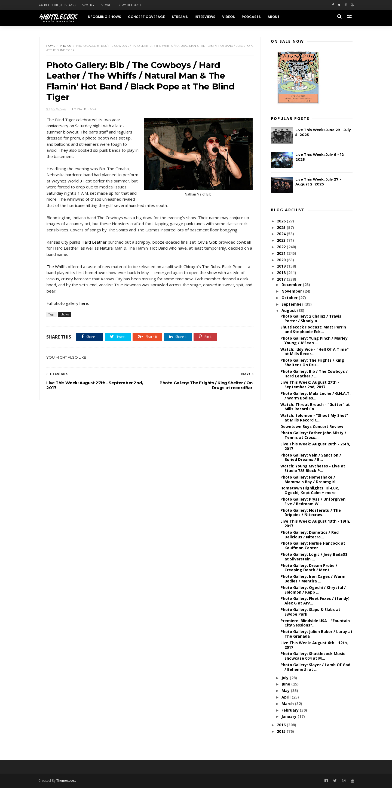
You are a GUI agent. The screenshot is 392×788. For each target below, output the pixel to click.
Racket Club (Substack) (57, 5)
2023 (282, 240)
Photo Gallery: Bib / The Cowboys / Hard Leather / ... (314, 374)
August (289, 310)
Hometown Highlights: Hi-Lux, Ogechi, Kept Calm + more (309, 490)
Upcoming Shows (105, 16)
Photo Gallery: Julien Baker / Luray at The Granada (316, 634)
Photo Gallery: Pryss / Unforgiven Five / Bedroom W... (312, 502)
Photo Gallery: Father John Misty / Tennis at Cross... (313, 435)
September (292, 304)
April (286, 697)
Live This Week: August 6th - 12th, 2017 (314, 645)
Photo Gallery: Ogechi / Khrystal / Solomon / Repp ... (313, 590)
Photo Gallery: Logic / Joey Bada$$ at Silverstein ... (314, 557)
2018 (282, 272)
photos (66, 46)
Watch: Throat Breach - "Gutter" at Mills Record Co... (315, 407)
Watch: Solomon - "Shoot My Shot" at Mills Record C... (314, 418)
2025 (282, 227)
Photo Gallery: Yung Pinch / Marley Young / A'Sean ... (314, 341)
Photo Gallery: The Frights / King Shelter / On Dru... (312, 363)
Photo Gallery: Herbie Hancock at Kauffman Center (312, 546)
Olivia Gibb (208, 243)
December (291, 284)
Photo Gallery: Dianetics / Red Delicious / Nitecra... (309, 535)
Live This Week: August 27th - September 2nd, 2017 (309, 385)
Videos (229, 16)
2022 (282, 247)
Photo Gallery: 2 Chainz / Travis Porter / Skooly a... (310, 319)
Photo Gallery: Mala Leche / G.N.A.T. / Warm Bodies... (315, 396)
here (83, 304)
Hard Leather (94, 243)
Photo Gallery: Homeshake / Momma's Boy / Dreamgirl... (309, 480)
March (288, 703)
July (285, 678)
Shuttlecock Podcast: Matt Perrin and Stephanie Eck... (313, 329)
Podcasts (252, 16)
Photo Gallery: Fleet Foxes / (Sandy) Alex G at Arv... (315, 601)
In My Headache (131, 5)
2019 (282, 266)
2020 (282, 260)
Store (107, 5)
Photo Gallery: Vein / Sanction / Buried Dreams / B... (310, 458)
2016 (282, 725)
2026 (282, 221)
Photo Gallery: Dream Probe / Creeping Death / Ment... (308, 568)
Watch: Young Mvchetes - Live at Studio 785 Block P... (312, 468)
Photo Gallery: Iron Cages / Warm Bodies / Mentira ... (312, 579)
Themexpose (67, 781)
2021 (282, 253)
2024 (282, 234)
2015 (282, 731)
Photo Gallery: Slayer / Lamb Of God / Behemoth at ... (315, 667)
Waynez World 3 (83, 181)
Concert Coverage (147, 16)
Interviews (206, 16)
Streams (181, 16)
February (290, 710)
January (289, 716)
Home (51, 46)
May (285, 690)
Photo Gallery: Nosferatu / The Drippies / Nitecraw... (310, 513)
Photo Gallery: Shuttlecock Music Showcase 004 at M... (312, 656)
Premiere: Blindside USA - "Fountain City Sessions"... (315, 623)
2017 (282, 279)
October (289, 297)
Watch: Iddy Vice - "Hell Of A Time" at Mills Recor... (314, 352)
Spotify (89, 5)
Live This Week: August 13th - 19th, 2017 (315, 524)
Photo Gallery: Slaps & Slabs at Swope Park (310, 612)
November (292, 291)
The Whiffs (57, 267)
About (275, 16)
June (286, 684)
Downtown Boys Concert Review (311, 426)
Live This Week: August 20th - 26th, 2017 (315, 446)
